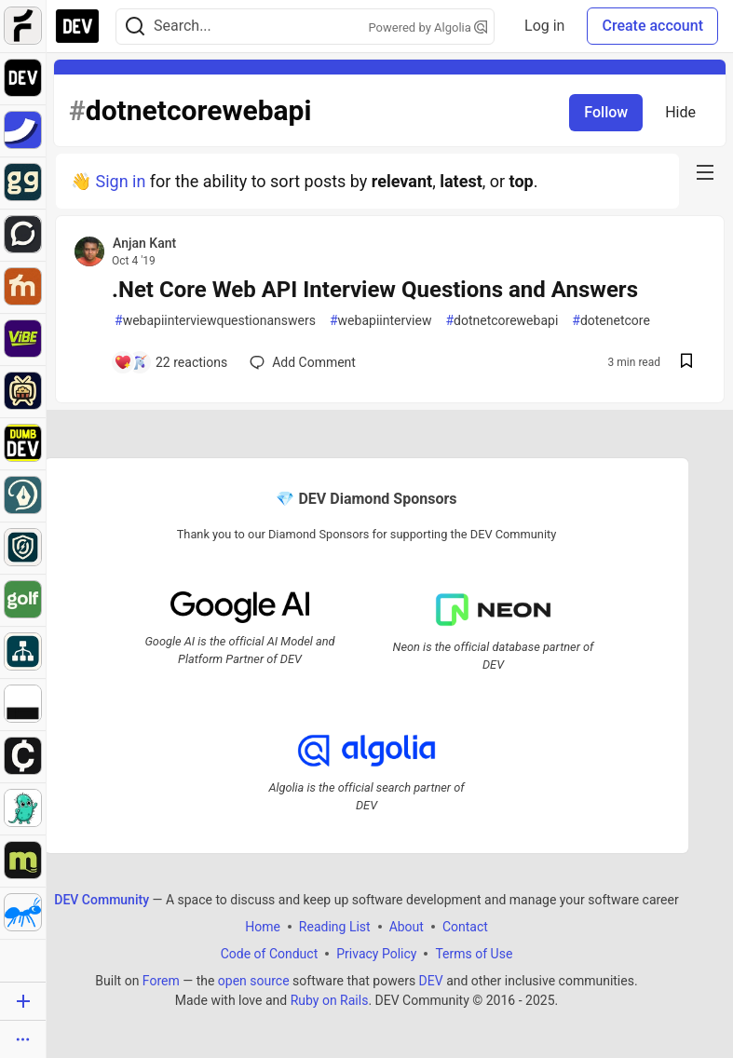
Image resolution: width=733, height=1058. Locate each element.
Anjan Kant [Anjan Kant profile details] (144, 243)
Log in (544, 25)
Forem (161, 979)
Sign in (120, 181)
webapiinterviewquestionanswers (215, 321)
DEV (431, 979)
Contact (465, 925)
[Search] (135, 26)
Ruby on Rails (330, 999)
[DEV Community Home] (77, 26)
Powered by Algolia (428, 27)
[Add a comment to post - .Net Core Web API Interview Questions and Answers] (170, 362)
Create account (652, 25)
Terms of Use (473, 952)
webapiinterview (380, 321)
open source (254, 979)
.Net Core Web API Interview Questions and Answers (375, 290)
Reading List (335, 925)
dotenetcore (611, 321)
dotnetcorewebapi (501, 321)
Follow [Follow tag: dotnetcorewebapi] (606, 112)
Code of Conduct (270, 952)
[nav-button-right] (705, 172)
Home (262, 925)
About (406, 925)
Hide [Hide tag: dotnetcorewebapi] (680, 112)
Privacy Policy (376, 952)
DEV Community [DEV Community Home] (101, 898)
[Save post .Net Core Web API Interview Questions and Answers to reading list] (686, 363)
